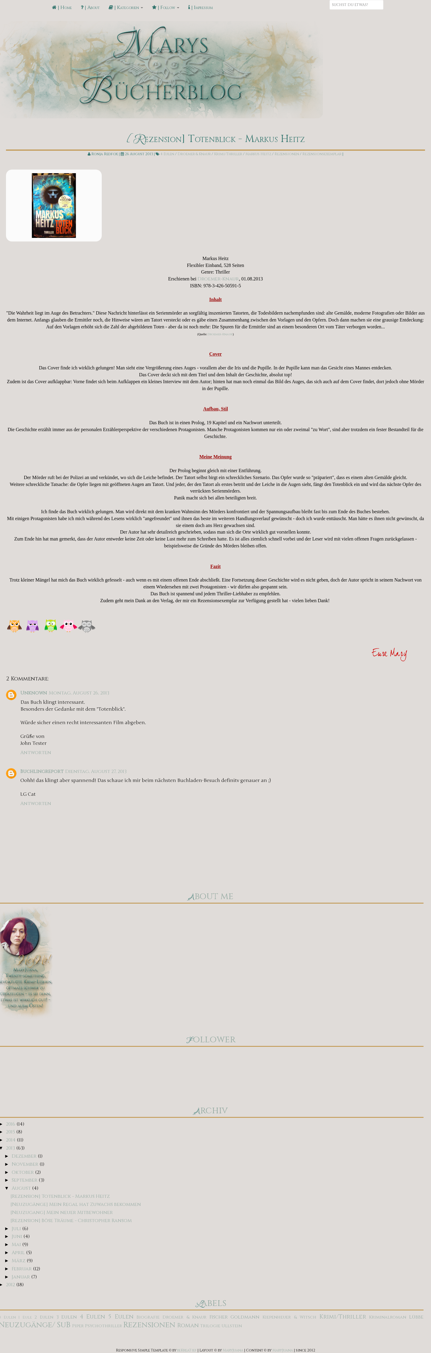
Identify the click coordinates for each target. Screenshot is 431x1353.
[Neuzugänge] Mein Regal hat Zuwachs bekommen (75, 1204)
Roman (188, 1325)
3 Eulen (66, 1317)
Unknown (33, 693)
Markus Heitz (258, 154)
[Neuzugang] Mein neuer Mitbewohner (61, 1212)
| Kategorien (126, 7)
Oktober (23, 1172)
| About (90, 7)
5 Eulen (120, 1317)
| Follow (165, 7)
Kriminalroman (387, 1317)
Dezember (25, 1156)
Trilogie (210, 1326)
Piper (78, 1326)
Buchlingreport (41, 771)
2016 (11, 1124)
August (22, 1188)
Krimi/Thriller (228, 154)
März (19, 1260)
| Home (62, 7)
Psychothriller (103, 1326)
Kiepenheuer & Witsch (289, 1317)
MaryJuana (233, 1350)
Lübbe (416, 1317)
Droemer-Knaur (218, 279)
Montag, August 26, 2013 (79, 693)
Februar (22, 1269)
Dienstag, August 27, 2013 (96, 771)
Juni (17, 1236)
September (25, 1180)
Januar (21, 1277)
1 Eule (25, 1317)
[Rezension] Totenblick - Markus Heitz (60, 1196)
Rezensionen (286, 154)
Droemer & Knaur (194, 154)
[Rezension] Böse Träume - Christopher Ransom (71, 1220)
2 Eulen (43, 1317)
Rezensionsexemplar (322, 154)
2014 (11, 1140)
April (19, 1252)
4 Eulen (167, 154)
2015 (11, 1132)
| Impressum (200, 7)
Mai (17, 1244)
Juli (17, 1228)
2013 (11, 1148)
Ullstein (231, 1326)
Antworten (35, 752)
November (26, 1164)
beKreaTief (187, 1350)
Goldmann (244, 1317)
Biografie (148, 1317)
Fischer (219, 1317)
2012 (11, 1284)
